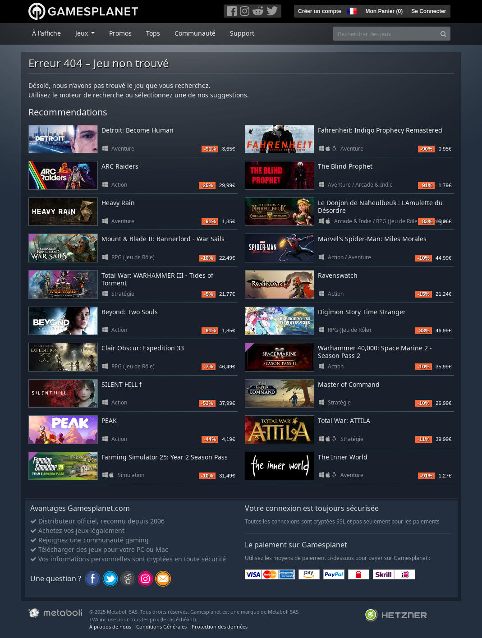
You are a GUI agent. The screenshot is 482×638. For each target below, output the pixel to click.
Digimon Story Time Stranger (362, 312)
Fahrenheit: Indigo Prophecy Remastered (380, 130)
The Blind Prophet (345, 166)
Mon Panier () (384, 11)
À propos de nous (110, 626)
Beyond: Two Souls (129, 312)
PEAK (109, 420)
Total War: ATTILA (344, 420)
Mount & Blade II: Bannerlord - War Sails (163, 238)
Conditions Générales (161, 626)
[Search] (443, 34)
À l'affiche (46, 33)
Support (242, 33)
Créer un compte (319, 11)
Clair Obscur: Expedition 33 (142, 348)
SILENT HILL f (121, 384)
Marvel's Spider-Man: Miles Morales (372, 238)
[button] (351, 9)
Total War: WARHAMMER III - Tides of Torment (157, 279)
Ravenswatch (338, 275)
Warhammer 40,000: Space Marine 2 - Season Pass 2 (375, 352)
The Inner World (342, 457)
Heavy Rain (118, 202)
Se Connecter (428, 11)
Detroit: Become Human (137, 130)
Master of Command (349, 384)
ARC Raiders (119, 166)
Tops (153, 33)
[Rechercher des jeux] (385, 34)
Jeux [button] (82, 33)
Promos (120, 33)
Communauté (195, 33)
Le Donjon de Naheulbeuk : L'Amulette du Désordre (380, 206)
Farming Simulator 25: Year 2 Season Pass (164, 457)
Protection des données (220, 626)
